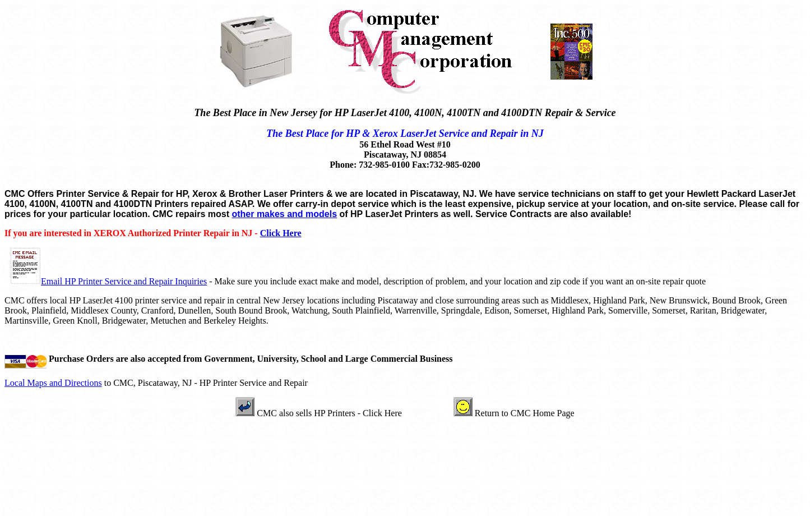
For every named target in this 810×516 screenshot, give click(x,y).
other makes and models (284, 214)
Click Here (281, 233)
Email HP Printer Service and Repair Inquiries (124, 281)
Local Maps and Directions (53, 383)
